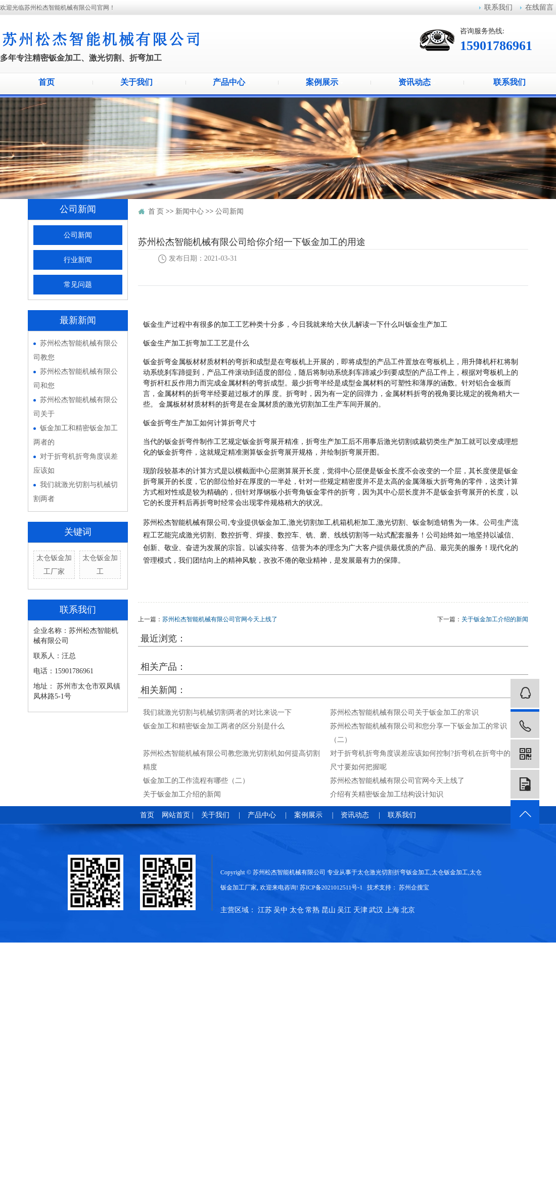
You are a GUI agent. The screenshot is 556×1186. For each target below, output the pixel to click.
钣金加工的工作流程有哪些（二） (196, 780)
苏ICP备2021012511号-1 (331, 887)
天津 (360, 910)
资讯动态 (417, 82)
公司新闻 (78, 235)
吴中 (280, 910)
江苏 (265, 910)
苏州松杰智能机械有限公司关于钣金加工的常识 (404, 712)
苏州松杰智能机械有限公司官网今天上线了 (219, 619)
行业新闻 (78, 260)
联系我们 (498, 7)
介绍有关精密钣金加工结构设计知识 (386, 794)
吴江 (344, 910)
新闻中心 (189, 211)
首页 (46, 82)
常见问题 (78, 284)
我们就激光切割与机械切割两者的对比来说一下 (217, 712)
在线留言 (539, 7)
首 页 (156, 211)
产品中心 (231, 82)
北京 (408, 910)
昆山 (328, 910)
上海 (392, 910)
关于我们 (139, 82)
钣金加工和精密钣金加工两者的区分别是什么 (214, 726)
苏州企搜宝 (414, 887)
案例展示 (324, 82)
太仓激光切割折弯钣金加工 (393, 872)
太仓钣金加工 (450, 872)
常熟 (312, 910)
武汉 (376, 910)
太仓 (297, 910)
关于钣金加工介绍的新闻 (494, 619)
